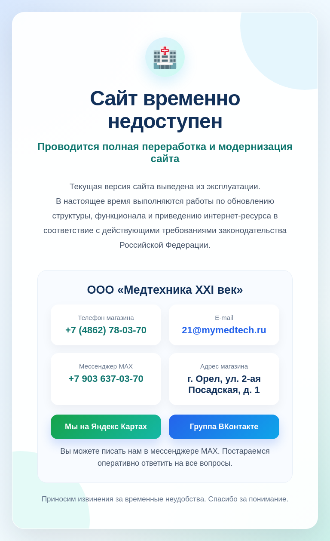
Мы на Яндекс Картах (106, 426)
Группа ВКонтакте (224, 426)
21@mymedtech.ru (224, 330)
